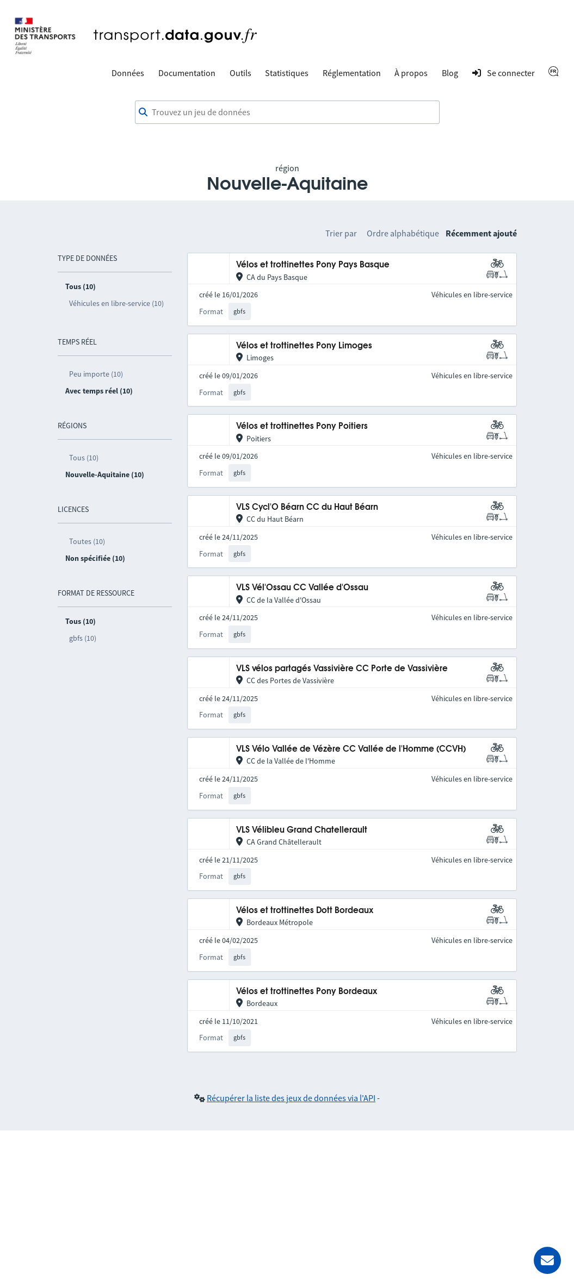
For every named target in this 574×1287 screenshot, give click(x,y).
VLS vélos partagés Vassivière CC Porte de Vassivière (342, 669)
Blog (450, 72)
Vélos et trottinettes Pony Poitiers (302, 426)
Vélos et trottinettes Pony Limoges (304, 346)
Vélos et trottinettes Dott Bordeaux (304, 911)
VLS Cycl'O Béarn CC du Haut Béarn (307, 507)
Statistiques (286, 72)
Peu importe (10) (96, 374)
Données (128, 72)
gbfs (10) (82, 638)
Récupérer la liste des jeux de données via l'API (291, 1097)
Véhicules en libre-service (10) (116, 303)
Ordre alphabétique (403, 233)
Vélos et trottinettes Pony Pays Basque (313, 265)
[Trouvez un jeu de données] (287, 112)
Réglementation (352, 72)
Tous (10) (83, 458)
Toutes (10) (87, 541)
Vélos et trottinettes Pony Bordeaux (306, 992)
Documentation (186, 72)
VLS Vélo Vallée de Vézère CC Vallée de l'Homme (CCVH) (351, 749)
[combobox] (287, 112)
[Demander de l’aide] (547, 1260)
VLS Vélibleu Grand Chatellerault (301, 830)
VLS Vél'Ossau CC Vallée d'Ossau (302, 588)
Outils (240, 72)
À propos (411, 72)
